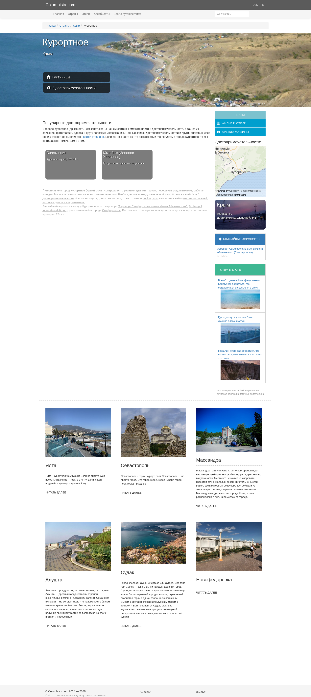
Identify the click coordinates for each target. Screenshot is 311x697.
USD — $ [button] (258, 4)
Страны (73, 13)
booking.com (150, 198)
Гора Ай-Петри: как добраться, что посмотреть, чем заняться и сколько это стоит (239, 364)
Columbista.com (60, 5)
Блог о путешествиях (127, 13)
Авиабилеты (102, 13)
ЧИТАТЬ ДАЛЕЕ (55, 492)
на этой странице (93, 136)
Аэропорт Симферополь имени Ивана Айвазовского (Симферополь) (240, 252)
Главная (58, 13)
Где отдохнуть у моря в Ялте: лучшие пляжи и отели (239, 329)
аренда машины (233, 131)
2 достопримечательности (71, 88)
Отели (86, 13)
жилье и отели (231, 123)
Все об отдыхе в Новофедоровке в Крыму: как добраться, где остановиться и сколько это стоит (239, 294)
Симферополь (111, 210)
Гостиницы (58, 77)
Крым (76, 25)
